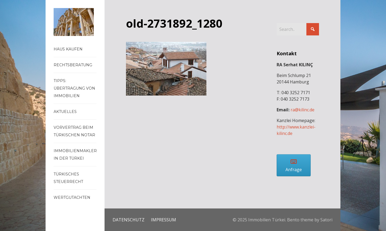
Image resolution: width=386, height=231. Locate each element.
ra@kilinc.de (302, 110)
